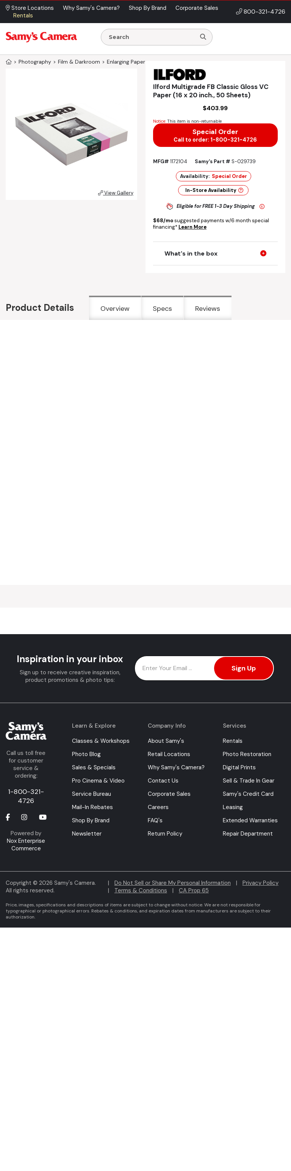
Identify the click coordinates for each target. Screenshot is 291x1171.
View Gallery (115, 193)
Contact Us (163, 780)
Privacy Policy (260, 883)
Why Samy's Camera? (176, 767)
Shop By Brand (91, 820)
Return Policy (165, 833)
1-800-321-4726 (26, 796)
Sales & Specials (94, 767)
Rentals (232, 741)
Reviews (207, 308)
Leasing (233, 807)
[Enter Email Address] (204, 668)
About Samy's (166, 741)
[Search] (203, 37)
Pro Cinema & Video (98, 780)
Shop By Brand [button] (147, 8)
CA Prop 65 (194, 890)
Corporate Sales (169, 794)
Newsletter (87, 833)
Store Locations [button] (30, 8)
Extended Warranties (250, 820)
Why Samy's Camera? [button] (91, 8)
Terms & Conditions (140, 890)
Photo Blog (86, 754)
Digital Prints (239, 767)
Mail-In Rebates (92, 807)
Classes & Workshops (101, 741)
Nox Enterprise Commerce (26, 844)
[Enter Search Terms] (151, 37)
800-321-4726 (264, 12)
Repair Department (248, 833)
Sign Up (244, 668)
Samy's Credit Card (248, 794)
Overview (115, 308)
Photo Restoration (247, 754)
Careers (158, 807)
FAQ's (155, 820)
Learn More (192, 227)
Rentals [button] (23, 15)
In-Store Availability (214, 190)
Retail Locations (169, 754)
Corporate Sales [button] (196, 8)
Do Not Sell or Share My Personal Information (172, 883)
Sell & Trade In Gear (248, 780)
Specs (162, 308)
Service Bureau (91, 794)
